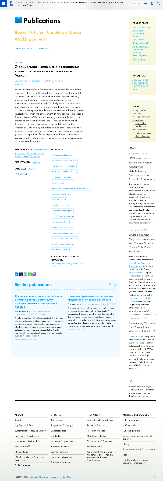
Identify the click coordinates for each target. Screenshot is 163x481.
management (142, 46)
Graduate (55, 435)
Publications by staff (133, 420)
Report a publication (24, 48)
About (19, 414)
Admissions (56, 420)
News (132, 148)
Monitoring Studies (96, 435)
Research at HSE (44, 48)
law (133, 46)
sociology (136, 52)
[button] (48, 289)
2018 (140, 86)
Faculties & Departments (27, 435)
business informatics (141, 26)
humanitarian (138, 39)
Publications (41, 20)
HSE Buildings (21, 451)
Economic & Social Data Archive (139, 449)
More (134, 89)
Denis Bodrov (135, 336)
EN (139, 3)
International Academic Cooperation (139, 264)
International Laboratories (100, 420)
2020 (145, 82)
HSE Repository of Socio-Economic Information (136, 461)
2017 (145, 86)
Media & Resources (136, 414)
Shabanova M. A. (21, 84)
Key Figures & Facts (24, 425)
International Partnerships (27, 441)
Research (93, 414)
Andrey (132, 272)
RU (135, 3)
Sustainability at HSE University (30, 430)
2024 (140, 79)
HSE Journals (129, 425)
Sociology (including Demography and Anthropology (29, 154)
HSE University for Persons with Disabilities (30, 458)
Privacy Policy (56, 477)
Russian (32, 169)
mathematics (138, 49)
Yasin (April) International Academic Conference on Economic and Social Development (100, 456)
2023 (145, 79)
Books (20, 32)
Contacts (33, 477)
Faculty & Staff (22, 446)
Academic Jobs (94, 446)
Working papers (30, 39)
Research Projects (96, 430)
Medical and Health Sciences (139, 128)
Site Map (67, 477)
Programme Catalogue (62, 425)
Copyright (43, 477)
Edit (154, 476)
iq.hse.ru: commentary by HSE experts (137, 437)
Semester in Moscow (61, 457)
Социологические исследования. (29, 81)
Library (126, 444)
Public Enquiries (22, 465)
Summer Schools (59, 451)
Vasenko (140, 272)
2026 (144, 75)
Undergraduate (58, 430)
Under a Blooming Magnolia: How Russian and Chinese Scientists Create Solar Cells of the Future (142, 243)
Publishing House (131, 430)
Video (126, 454)
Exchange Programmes (62, 441)
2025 (134, 79)
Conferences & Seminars (99, 441)
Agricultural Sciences (139, 112)
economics (137, 29)
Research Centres (96, 425)
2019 (134, 86)
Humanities (140, 123)
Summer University (60, 446)
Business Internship (60, 462)
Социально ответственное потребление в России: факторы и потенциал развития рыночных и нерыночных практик (39, 301)
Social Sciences (142, 135)
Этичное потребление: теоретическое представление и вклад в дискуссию (90, 297)
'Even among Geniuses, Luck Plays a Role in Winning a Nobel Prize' (142, 327)
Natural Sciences (143, 132)
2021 (140, 82)
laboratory (133, 298)
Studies (56, 414)
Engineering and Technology (141, 118)
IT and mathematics (141, 42)
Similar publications (33, 284)
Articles (36, 32)
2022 (134, 82)
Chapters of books (64, 32)
